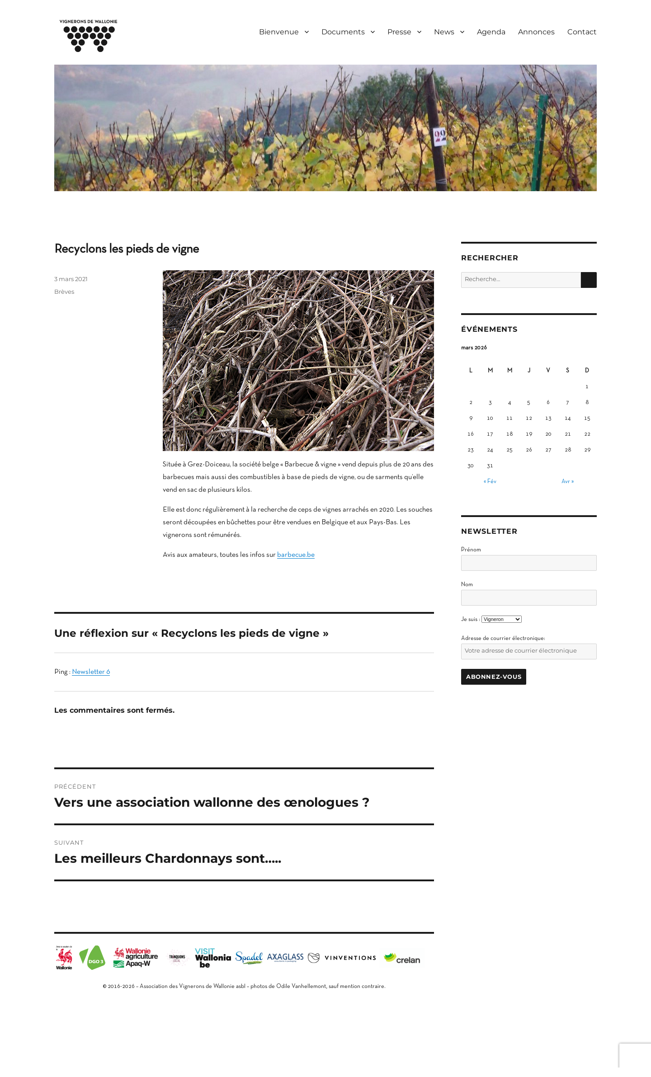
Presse (399, 32)
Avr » (567, 481)
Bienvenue (279, 32)
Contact (582, 32)
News (444, 32)
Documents (343, 32)
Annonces (536, 32)
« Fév (490, 481)
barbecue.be (296, 555)
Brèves (64, 291)
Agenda (491, 32)
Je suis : (470, 619)
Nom (467, 585)
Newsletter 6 (91, 672)
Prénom (471, 550)
